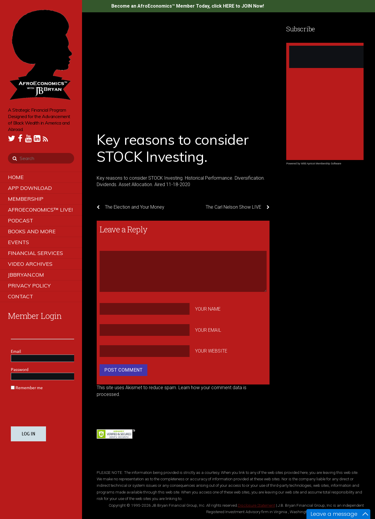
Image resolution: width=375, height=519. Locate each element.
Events (18, 242)
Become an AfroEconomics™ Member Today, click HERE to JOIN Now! (187, 6)
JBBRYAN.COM (26, 274)
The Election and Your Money (130, 207)
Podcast (20, 220)
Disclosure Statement (256, 505)
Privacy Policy (29, 285)
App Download (30, 188)
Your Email (208, 330)
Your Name (208, 309)
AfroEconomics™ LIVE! (40, 209)
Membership (25, 198)
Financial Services (35, 253)
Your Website (211, 351)
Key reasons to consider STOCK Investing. (172, 148)
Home (16, 177)
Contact (20, 296)
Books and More (32, 231)
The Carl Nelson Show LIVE (238, 207)
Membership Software (328, 163)
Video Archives (30, 264)
